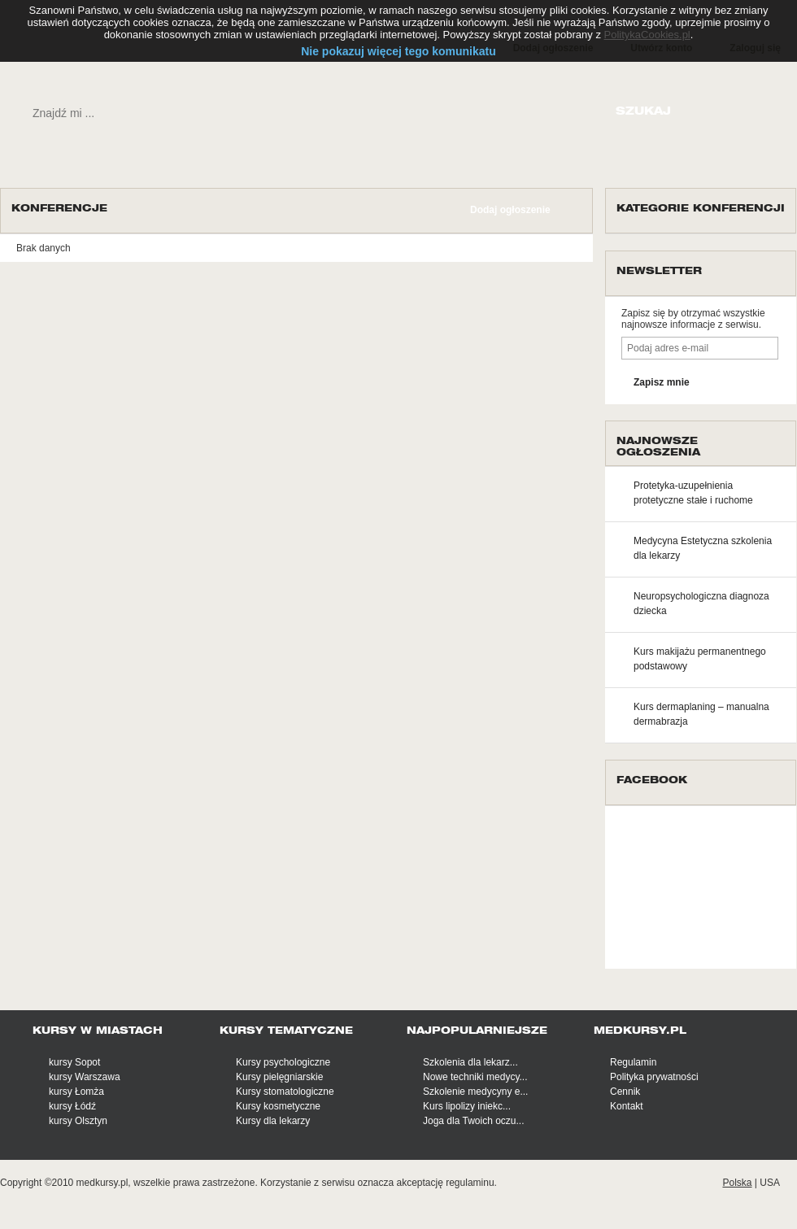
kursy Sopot (74, 1062)
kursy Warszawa (84, 1077)
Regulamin (633, 1062)
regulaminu (470, 1182)
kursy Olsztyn (78, 1121)
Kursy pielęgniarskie (279, 1077)
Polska (736, 1182)
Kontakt (626, 1106)
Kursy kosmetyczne (278, 1106)
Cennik (625, 1091)
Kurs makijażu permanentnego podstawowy (700, 659)
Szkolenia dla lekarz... (470, 1062)
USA (770, 1182)
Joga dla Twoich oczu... (474, 1121)
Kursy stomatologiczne (285, 1091)
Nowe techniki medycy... (475, 1077)
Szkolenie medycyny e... (475, 1091)
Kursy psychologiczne (283, 1062)
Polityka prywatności (654, 1077)
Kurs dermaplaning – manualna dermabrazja (701, 714)
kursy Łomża (76, 1091)
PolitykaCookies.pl (647, 34)
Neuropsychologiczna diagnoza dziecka (701, 604)
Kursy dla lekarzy (273, 1121)
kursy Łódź (72, 1106)
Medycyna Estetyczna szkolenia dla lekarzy (703, 548)
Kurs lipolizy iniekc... (467, 1106)
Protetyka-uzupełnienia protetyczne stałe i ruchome (693, 493)
